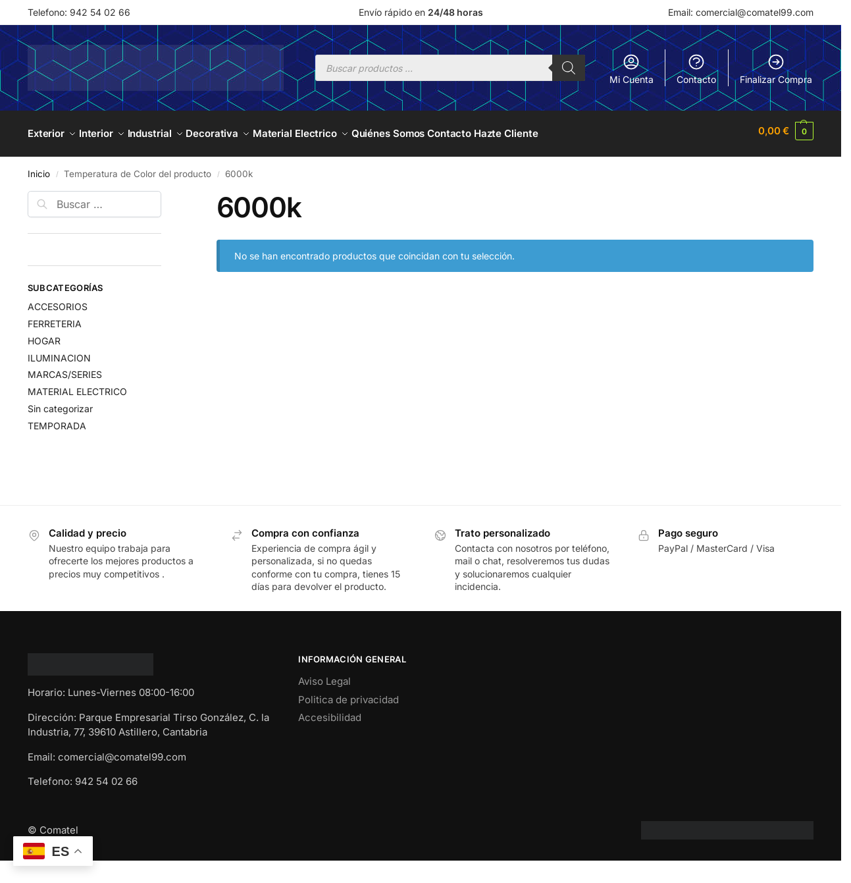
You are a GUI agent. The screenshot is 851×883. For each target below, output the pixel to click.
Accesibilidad (329, 712)
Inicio (39, 168)
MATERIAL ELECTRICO (77, 386)
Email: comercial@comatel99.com (740, 12)
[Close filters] (165, 193)
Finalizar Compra (776, 69)
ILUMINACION (59, 352)
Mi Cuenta (631, 69)
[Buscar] (568, 68)
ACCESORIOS (58, 300)
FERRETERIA (55, 317)
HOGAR (44, 334)
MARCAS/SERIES (65, 369)
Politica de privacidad (348, 693)
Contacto (696, 69)
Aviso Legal (324, 676)
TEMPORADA (57, 419)
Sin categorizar (60, 403)
